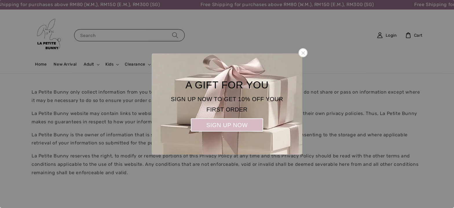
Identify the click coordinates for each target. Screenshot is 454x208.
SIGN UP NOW (227, 125)
